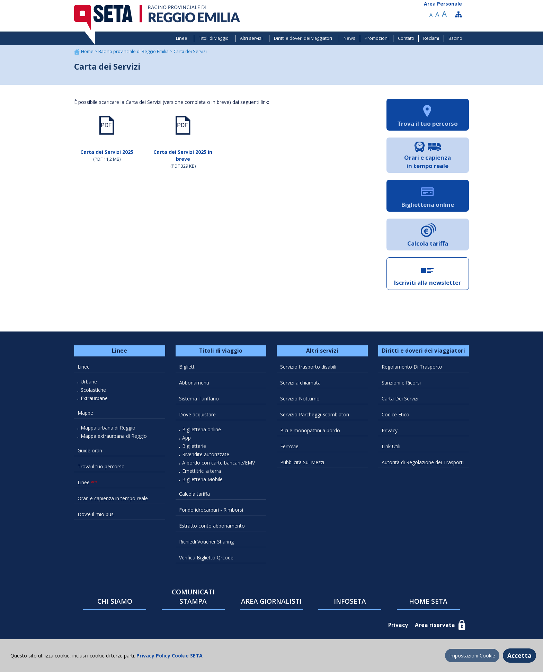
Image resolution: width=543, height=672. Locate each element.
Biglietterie (194, 446)
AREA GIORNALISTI (271, 601)
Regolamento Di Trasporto (412, 366)
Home (88, 51)
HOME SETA (428, 601)
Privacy (390, 430)
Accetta (519, 655)
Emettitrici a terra (201, 471)
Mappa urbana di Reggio (108, 427)
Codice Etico (395, 414)
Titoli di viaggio (214, 38)
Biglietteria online (201, 429)
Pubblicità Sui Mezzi (302, 462)
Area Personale (443, 3)
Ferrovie (289, 446)
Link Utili (391, 446)
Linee (181, 38)
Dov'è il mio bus (96, 514)
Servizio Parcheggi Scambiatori (314, 414)
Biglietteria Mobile (202, 479)
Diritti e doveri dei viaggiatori (303, 38)
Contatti (406, 38)
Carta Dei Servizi (400, 398)
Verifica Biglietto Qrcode (206, 557)
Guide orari (90, 450)
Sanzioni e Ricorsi (401, 382)
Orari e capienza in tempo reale (113, 498)
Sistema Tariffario (199, 398)
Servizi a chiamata (300, 382)
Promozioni (377, 38)
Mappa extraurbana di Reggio (114, 436)
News (349, 38)
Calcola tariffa (194, 493)
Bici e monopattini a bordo (310, 430)
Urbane (89, 381)
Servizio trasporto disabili (308, 366)
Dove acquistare (197, 414)
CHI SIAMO (114, 601)
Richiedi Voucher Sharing (206, 541)
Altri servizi (251, 38)
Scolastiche (93, 390)
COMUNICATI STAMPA (193, 596)
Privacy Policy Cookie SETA (169, 655)
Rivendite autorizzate (205, 454)
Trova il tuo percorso (101, 466)
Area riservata (435, 625)
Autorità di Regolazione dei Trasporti (423, 462)
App (186, 437)
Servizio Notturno (300, 398)
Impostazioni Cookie (472, 655)
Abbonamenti (194, 382)
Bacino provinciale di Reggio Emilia (134, 51)
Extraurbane (94, 398)
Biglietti (187, 366)
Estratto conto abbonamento (212, 525)
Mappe (85, 412)
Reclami (431, 38)
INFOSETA (350, 601)
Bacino (455, 38)
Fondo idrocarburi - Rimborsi (211, 509)
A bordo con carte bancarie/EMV (218, 462)
